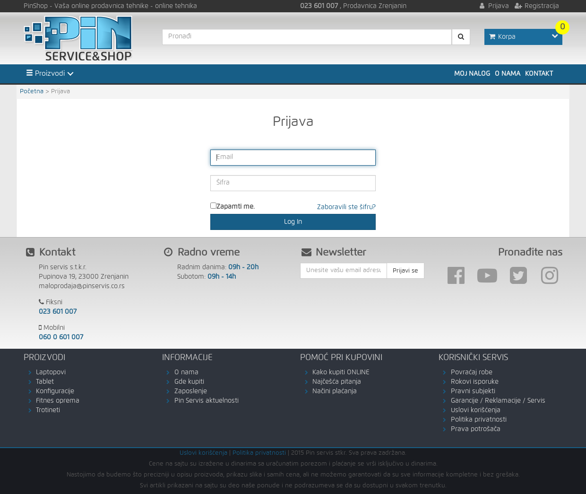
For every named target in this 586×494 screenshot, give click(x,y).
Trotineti (48, 410)
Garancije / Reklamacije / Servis (498, 400)
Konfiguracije (55, 391)
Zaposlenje (190, 391)
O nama (507, 74)
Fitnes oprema (57, 400)
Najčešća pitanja (336, 382)
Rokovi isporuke (475, 382)
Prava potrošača (475, 429)
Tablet (45, 382)
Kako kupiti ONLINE (341, 372)
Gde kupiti (189, 382)
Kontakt (539, 74)
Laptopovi (51, 372)
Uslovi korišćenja (475, 410)
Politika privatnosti (479, 419)
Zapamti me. (235, 206)
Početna (31, 91)
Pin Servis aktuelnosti (206, 400)
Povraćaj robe (471, 372)
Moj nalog (472, 74)
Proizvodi (45, 73)
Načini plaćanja (334, 391)
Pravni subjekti (473, 391)
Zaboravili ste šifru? (346, 207)
